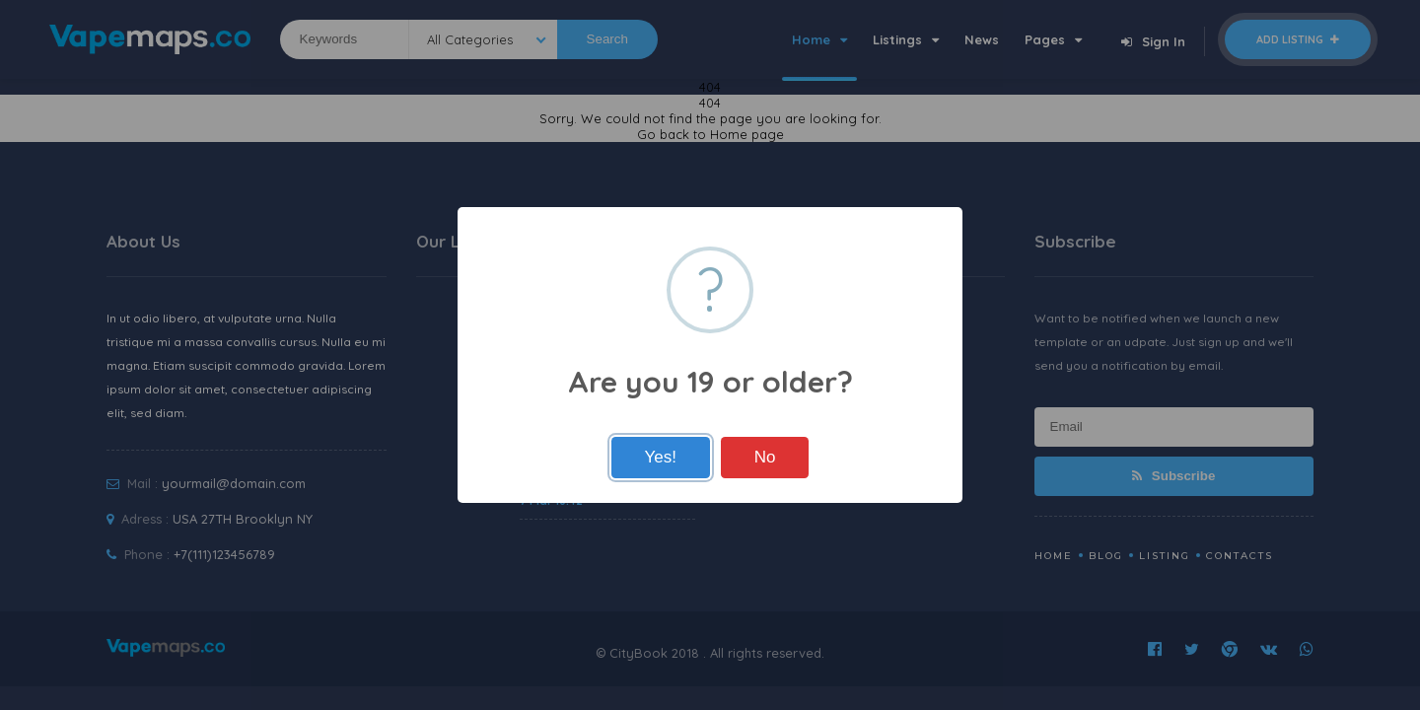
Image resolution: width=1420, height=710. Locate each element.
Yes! (660, 457)
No (765, 457)
